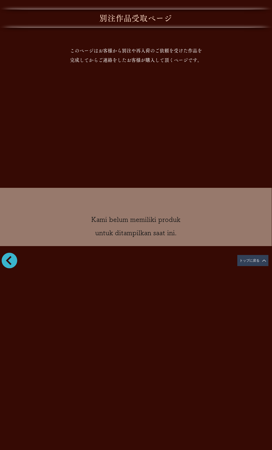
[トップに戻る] (252, 260)
